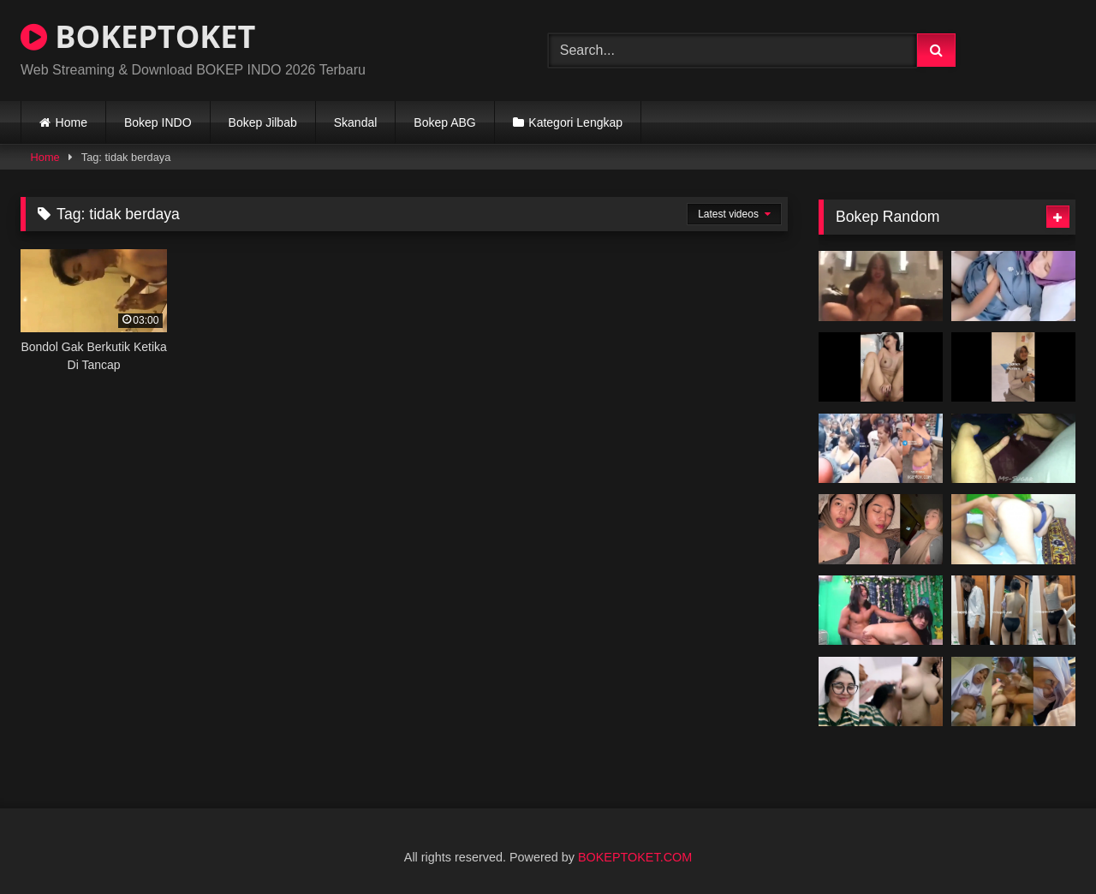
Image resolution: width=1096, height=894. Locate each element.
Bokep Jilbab (263, 122)
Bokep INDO (158, 122)
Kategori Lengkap (575, 122)
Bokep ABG (444, 122)
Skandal (356, 122)
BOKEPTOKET (138, 36)
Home (71, 122)
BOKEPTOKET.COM (635, 857)
